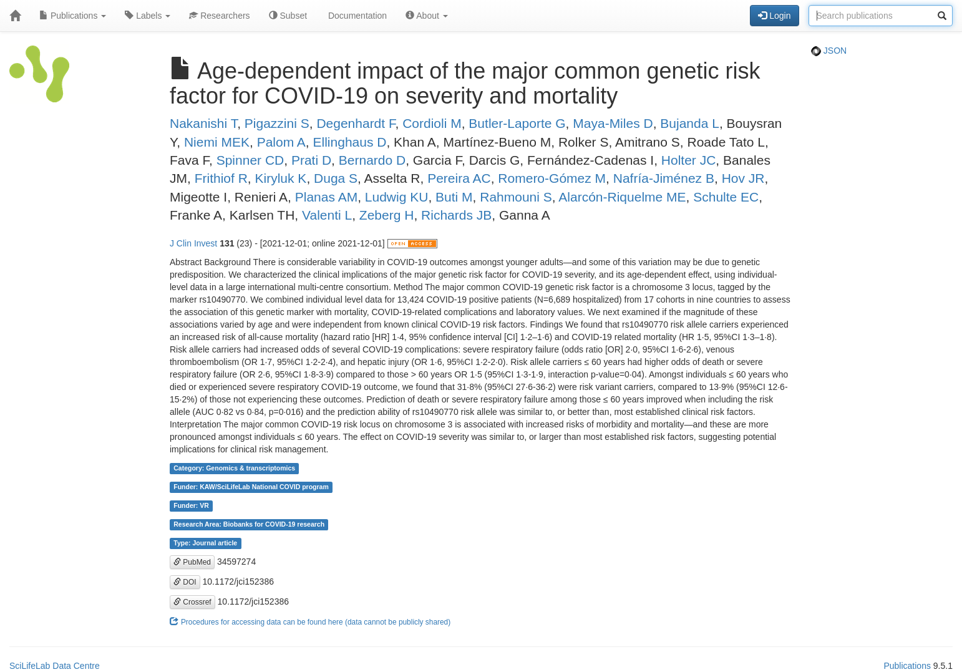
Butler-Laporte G (517, 123)
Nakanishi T (203, 123)
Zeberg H (386, 215)
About (427, 16)
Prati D (311, 160)
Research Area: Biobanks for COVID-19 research (248, 524)
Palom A (281, 142)
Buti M (454, 197)
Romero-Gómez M (552, 178)
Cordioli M (432, 123)
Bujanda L (689, 123)
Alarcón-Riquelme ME (622, 197)
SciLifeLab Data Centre (54, 666)
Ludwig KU (397, 197)
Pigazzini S (277, 123)
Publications (72, 16)
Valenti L (327, 215)
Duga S (335, 178)
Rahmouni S (516, 197)
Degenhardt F (355, 123)
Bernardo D (372, 160)
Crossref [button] (192, 602)
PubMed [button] (192, 562)
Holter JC (688, 160)
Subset (288, 16)
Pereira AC (459, 178)
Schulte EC (726, 197)
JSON (829, 51)
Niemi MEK (217, 142)
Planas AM (326, 197)
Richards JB (456, 215)
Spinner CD (250, 160)
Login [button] (774, 16)
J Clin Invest (193, 243)
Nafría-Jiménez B (663, 178)
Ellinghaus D (350, 142)
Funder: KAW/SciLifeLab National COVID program (251, 487)
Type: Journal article (205, 543)
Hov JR (743, 178)
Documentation (356, 16)
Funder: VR (191, 506)
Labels (147, 16)
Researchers (219, 16)
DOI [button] (185, 582)
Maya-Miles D (613, 123)
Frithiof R (221, 178)
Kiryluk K (281, 178)
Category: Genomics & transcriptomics (234, 468)
